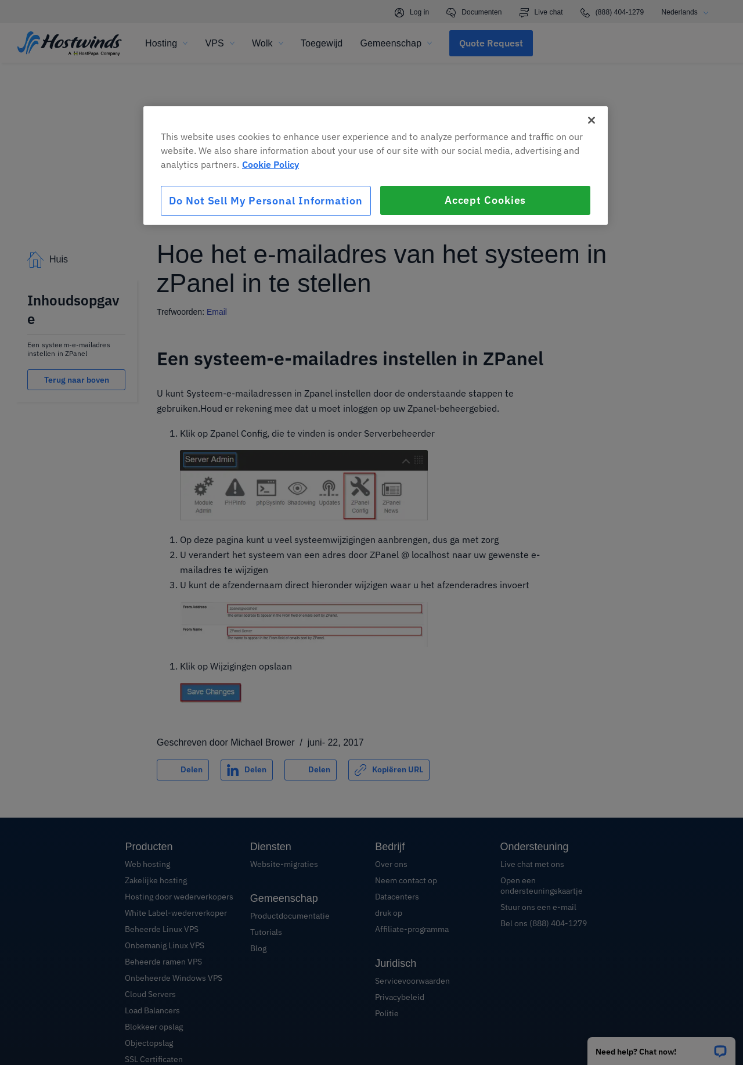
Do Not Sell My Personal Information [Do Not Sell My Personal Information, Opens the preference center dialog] (266, 200)
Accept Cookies (485, 200)
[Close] (591, 120)
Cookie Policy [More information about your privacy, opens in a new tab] (270, 164)
